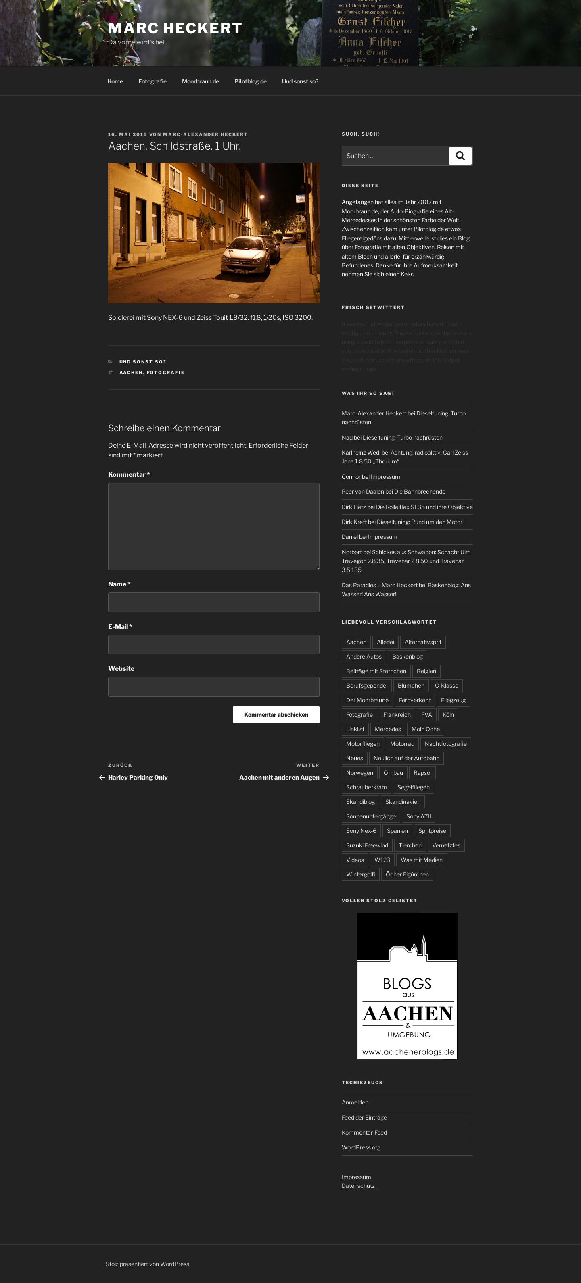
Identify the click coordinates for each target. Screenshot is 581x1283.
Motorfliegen (363, 743)
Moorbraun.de (200, 81)
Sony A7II (418, 816)
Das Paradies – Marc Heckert (380, 585)
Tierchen (410, 845)
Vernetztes (446, 845)
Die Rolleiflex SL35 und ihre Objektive (424, 506)
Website (121, 668)
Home (115, 81)
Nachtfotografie (446, 743)
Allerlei (385, 641)
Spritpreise (432, 830)
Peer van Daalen (363, 491)
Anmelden (355, 1102)
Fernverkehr (415, 700)
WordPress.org (361, 1147)
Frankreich (397, 714)
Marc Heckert (175, 28)
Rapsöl (422, 772)
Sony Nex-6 (361, 830)
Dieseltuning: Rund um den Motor (419, 521)
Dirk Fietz (354, 506)
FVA (426, 714)
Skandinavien (402, 801)
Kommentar (129, 474)
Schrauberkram (366, 787)
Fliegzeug (453, 700)
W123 (382, 859)
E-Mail (120, 626)
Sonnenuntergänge (371, 816)
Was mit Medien (422, 859)
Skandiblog (360, 801)
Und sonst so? (300, 81)
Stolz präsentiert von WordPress (147, 1263)
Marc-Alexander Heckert (205, 134)
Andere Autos (364, 656)
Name (119, 584)
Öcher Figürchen (407, 874)
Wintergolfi (360, 874)
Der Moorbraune (367, 700)
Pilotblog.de (250, 81)
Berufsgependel (366, 685)
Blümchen (411, 685)
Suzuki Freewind (367, 845)
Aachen (131, 373)
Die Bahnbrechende (419, 491)
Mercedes (388, 729)
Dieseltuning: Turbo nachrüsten (403, 437)
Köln (448, 714)
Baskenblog (407, 656)
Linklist (355, 729)
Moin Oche (426, 729)
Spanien (397, 830)
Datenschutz (358, 1185)
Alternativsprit (423, 641)
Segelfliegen (413, 787)
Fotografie (152, 81)
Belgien (426, 671)
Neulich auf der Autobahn (406, 758)
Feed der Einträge (364, 1117)
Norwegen (359, 772)
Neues (354, 758)
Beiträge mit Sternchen (376, 671)
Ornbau (393, 772)
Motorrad (402, 743)
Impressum (385, 476)
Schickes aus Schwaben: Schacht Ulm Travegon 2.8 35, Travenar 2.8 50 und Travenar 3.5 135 (406, 561)
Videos (355, 859)
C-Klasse (446, 685)
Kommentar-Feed (364, 1132)
